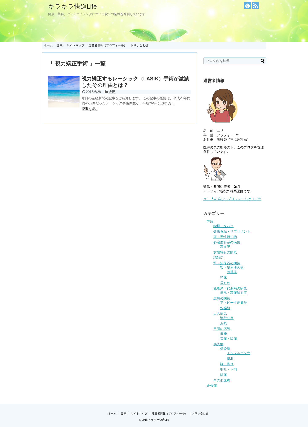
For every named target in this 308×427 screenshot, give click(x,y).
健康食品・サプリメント (231, 231)
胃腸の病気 (221, 329)
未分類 (212, 386)
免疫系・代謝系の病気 (230, 288)
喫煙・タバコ (223, 226)
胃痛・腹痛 (228, 339)
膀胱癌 (232, 272)
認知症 (218, 257)
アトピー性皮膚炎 (233, 302)
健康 (60, 45)
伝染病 (225, 348)
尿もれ (225, 283)
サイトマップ (75, 45)
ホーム (48, 45)
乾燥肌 (225, 308)
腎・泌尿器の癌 (232, 267)
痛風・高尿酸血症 (233, 293)
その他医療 (221, 380)
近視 (111, 92)
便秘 (223, 333)
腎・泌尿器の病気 (226, 263)
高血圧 (225, 247)
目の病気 (220, 313)
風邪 (230, 358)
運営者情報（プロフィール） (108, 45)
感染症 (218, 344)
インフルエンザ (238, 353)
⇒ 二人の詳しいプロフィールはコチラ (232, 199)
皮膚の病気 (221, 298)
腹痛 (223, 375)
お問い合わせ (139, 45)
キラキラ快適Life (72, 6)
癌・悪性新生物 (225, 237)
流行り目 (227, 318)
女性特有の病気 (225, 252)
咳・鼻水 (227, 364)
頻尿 (223, 277)
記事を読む (90, 109)
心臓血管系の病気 (226, 242)
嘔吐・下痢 (228, 369)
